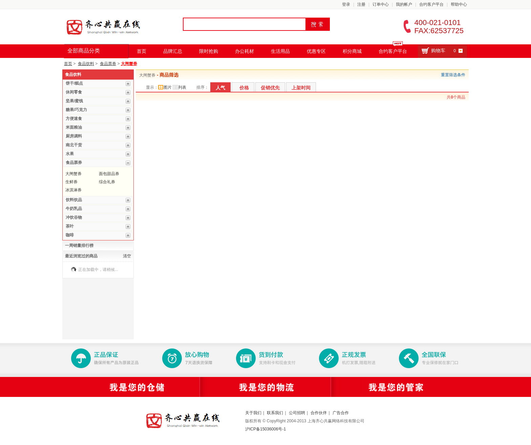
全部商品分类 (83, 51)
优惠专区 (316, 51)
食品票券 (108, 63)
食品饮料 (86, 63)
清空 (127, 256)
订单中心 (381, 4)
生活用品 (280, 51)
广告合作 (341, 412)
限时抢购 (208, 51)
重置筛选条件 (453, 74)
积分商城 (352, 51)
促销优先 (270, 87)
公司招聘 (297, 412)
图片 (165, 87)
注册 (361, 4)
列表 (179, 87)
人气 (220, 87)
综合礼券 (107, 181)
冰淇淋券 (73, 190)
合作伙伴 (319, 412)
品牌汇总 (172, 51)
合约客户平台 (431, 4)
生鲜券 (71, 181)
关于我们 (253, 412)
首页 (141, 51)
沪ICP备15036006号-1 (265, 429)
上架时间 (301, 87)
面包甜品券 (109, 173)
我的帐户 (404, 4)
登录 (346, 4)
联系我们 (275, 412)
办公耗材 (244, 51)
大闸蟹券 (129, 63)
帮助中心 (459, 4)
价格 (244, 87)
